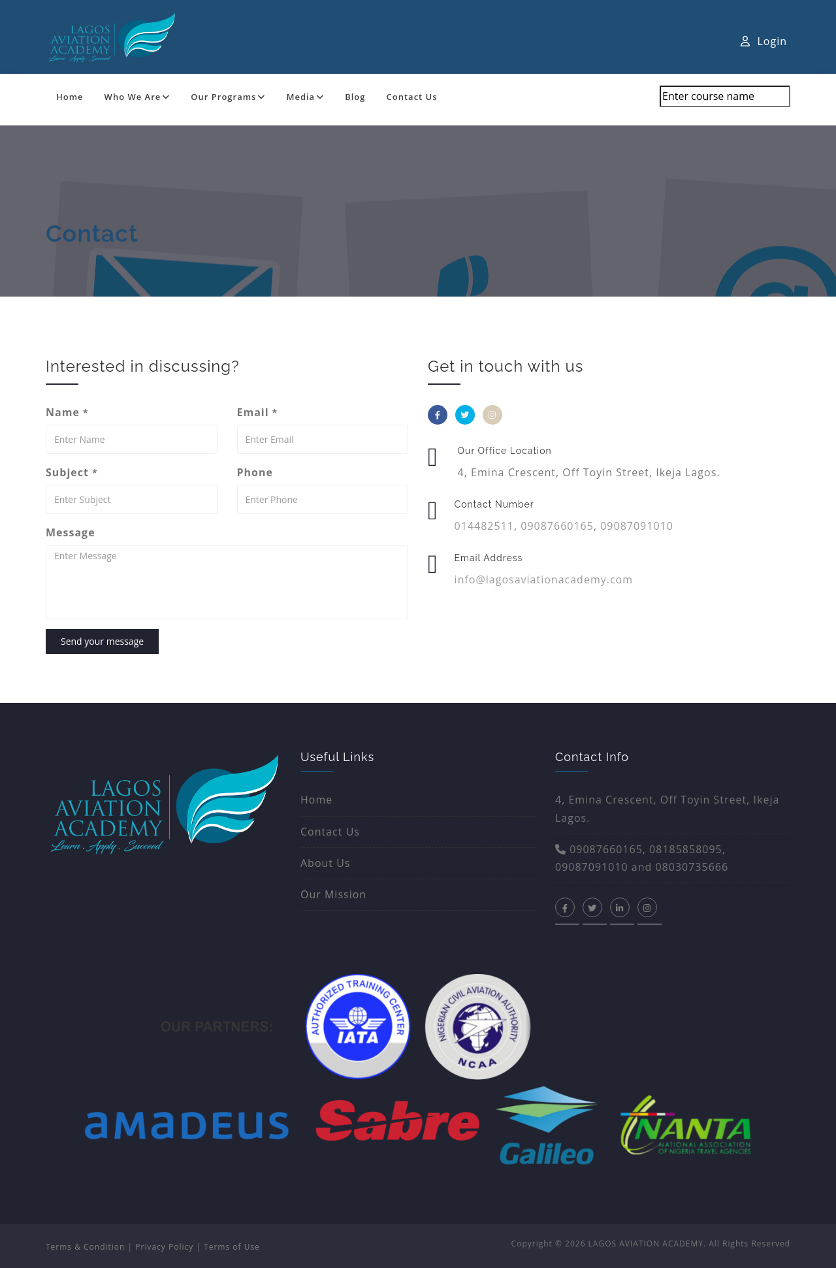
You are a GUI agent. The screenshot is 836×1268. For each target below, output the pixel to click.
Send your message (102, 641)
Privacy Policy (164, 1246)
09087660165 (557, 526)
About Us (325, 863)
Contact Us (412, 97)
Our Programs (228, 97)
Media (305, 97)
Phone (255, 472)
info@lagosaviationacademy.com (544, 579)
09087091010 (636, 526)
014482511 (484, 526)
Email (257, 412)
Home (70, 97)
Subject (72, 472)
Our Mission (333, 894)
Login (764, 41)
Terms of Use (232, 1246)
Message (70, 532)
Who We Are (137, 97)
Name (67, 412)
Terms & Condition (85, 1246)
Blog (355, 97)
